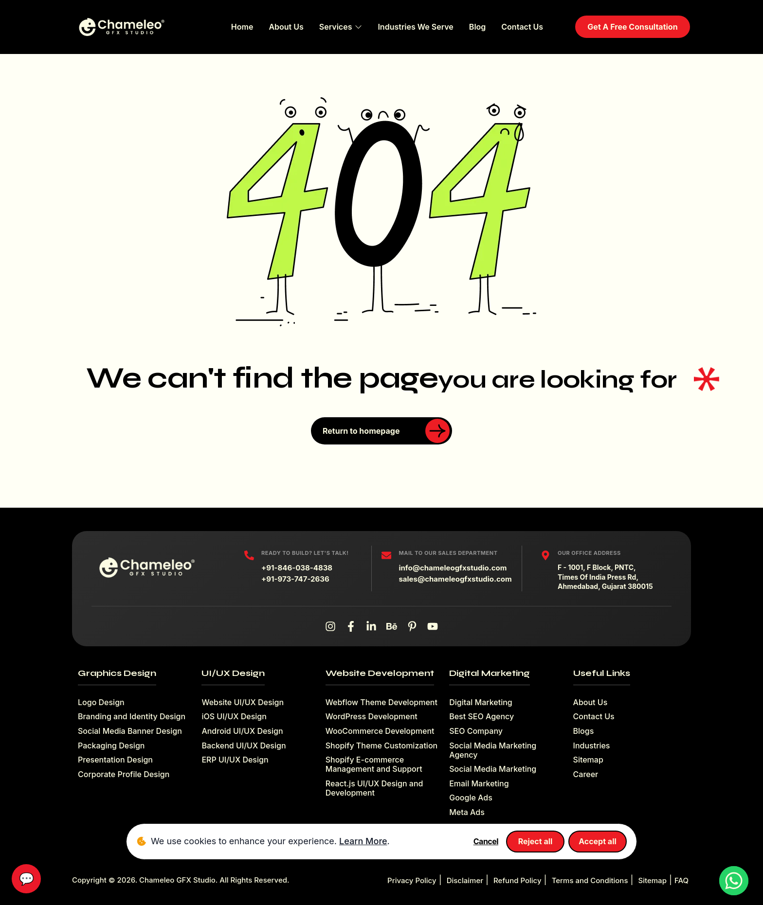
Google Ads (470, 797)
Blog (477, 27)
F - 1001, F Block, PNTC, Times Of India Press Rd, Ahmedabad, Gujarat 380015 (605, 576)
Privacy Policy (411, 880)
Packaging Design (111, 745)
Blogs (583, 731)
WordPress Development (372, 716)
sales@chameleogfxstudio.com (455, 579)
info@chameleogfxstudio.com (453, 567)
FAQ (681, 880)
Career (586, 774)
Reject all (535, 841)
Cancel (485, 841)
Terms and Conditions (590, 880)
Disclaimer (465, 880)
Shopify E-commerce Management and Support (374, 764)
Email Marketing (479, 783)
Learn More (363, 841)
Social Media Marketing (492, 769)
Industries (591, 745)
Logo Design (101, 702)
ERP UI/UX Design (234, 759)
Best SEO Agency (481, 716)
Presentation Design (115, 759)
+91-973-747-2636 (295, 579)
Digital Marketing (480, 702)
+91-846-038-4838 (296, 567)
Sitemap (588, 759)
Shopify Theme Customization (381, 745)
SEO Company (476, 731)
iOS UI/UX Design (233, 716)
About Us (286, 27)
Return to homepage (386, 431)
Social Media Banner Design (130, 731)
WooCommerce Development (380, 731)
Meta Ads (467, 812)
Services (341, 27)
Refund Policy (517, 880)
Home (242, 27)
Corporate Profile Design (123, 774)
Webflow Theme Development (381, 702)
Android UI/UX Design (242, 731)
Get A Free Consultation (632, 27)
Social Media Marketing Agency (492, 750)
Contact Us (522, 27)
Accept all (598, 841)
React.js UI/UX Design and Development (374, 788)
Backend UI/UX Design (243, 745)
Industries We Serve (415, 27)
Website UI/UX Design (242, 702)
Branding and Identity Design (131, 716)
